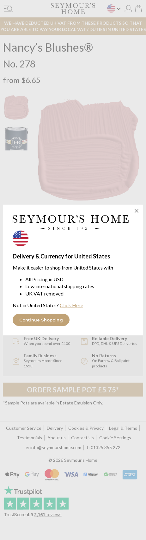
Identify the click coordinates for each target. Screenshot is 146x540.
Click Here (71, 305)
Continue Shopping (41, 319)
